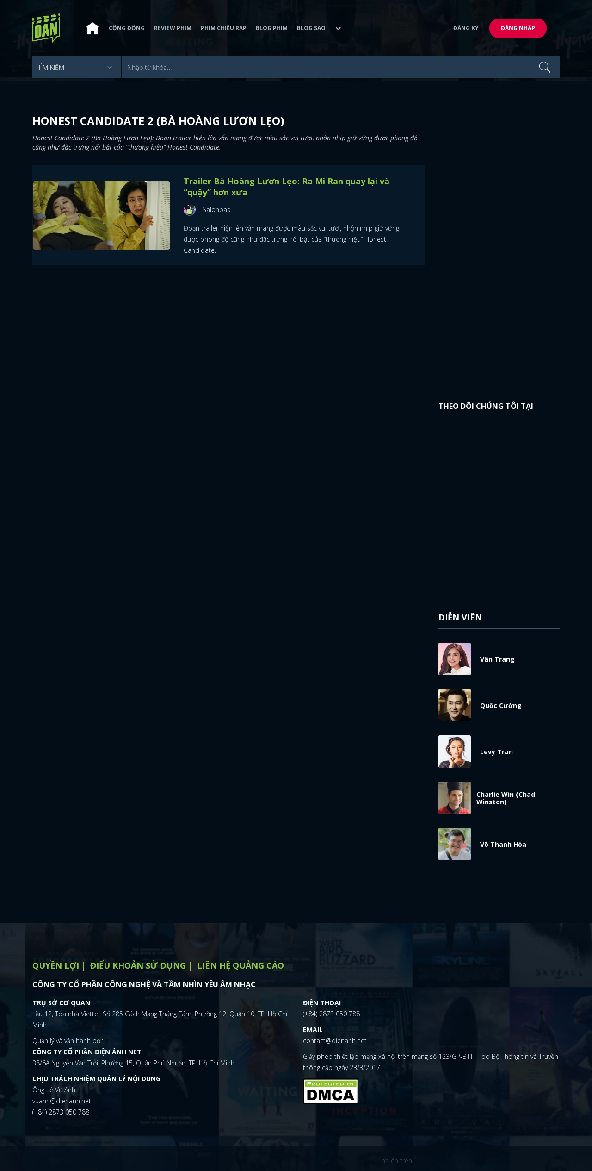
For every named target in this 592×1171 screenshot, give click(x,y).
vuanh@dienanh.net (61, 1100)
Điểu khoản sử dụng (138, 965)
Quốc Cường (501, 705)
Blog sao (311, 28)
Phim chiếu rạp (224, 28)
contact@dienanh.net (335, 1040)
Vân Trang (497, 659)
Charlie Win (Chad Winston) (505, 798)
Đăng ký (466, 28)
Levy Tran (496, 751)
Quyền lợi (55, 965)
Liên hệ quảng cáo (240, 965)
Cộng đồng (127, 28)
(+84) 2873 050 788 (60, 1112)
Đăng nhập (518, 28)
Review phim (172, 28)
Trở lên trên (397, 1160)
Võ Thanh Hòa (503, 844)
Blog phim (272, 28)
